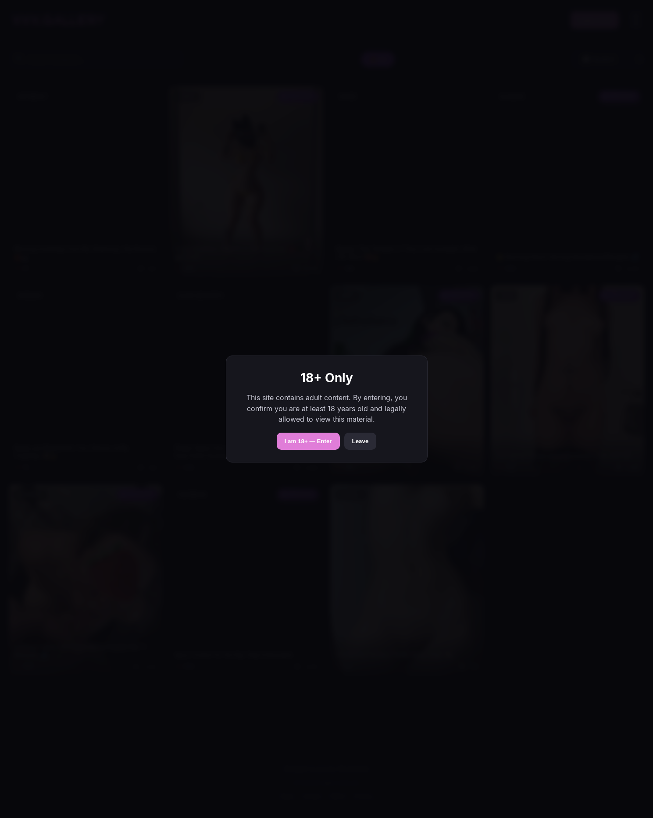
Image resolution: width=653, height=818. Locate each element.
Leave (360, 441)
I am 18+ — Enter (308, 441)
